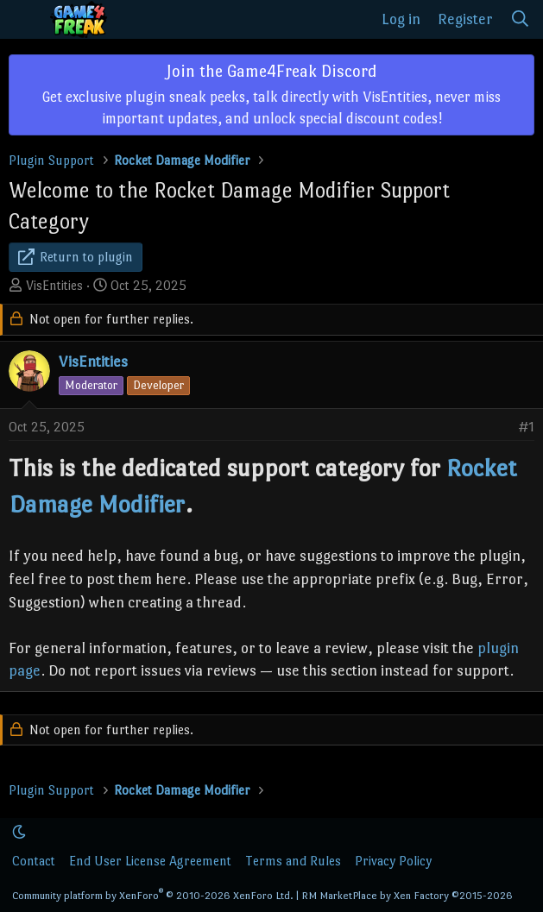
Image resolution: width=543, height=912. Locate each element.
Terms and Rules (293, 860)
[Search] (521, 19)
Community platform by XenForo (153, 896)
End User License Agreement (150, 860)
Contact (33, 860)
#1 (526, 426)
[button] (19, 832)
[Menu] (24, 20)
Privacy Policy (393, 860)
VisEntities (54, 285)
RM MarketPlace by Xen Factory (407, 896)
